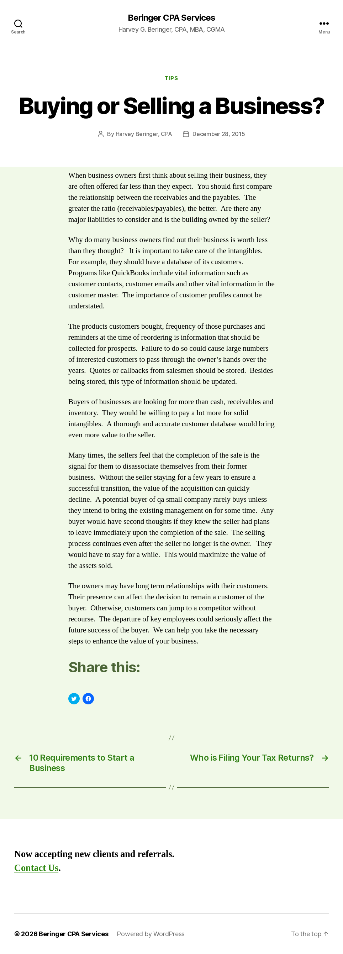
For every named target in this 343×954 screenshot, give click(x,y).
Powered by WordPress (151, 934)
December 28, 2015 (218, 133)
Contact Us (36, 868)
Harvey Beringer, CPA (144, 133)
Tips (171, 78)
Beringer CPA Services (171, 18)
